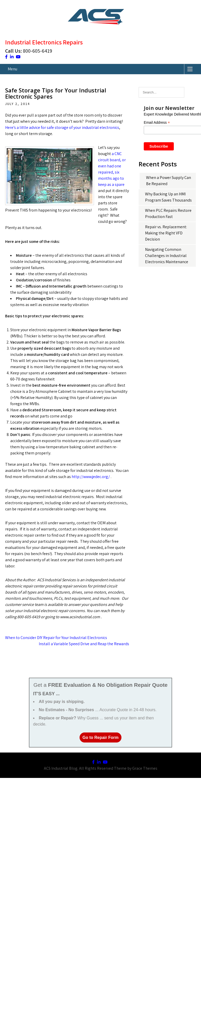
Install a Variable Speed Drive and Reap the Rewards (84, 643)
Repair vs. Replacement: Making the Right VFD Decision (166, 233)
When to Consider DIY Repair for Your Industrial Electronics (56, 637)
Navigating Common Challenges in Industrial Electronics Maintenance (166, 255)
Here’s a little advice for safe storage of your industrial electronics (62, 127)
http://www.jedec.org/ (91, 476)
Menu (12, 69)
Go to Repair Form (100, 737)
